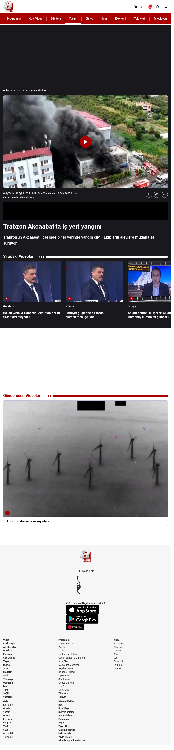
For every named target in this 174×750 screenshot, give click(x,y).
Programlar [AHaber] (14, 18)
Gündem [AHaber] (55, 18)
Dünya (6, 665)
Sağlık (6, 693)
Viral (5, 675)
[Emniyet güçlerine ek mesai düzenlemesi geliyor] (94, 290)
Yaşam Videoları (37, 90)
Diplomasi (63, 675)
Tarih (5, 689)
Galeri (6, 701)
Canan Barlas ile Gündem (71, 657)
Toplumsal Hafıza (67, 654)
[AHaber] (140, 7)
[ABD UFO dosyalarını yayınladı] (85, 463)
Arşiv (61, 722)
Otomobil (8, 682)
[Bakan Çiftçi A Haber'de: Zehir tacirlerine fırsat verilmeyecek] (32, 290)
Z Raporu (63, 693)
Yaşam (6, 661)
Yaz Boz (62, 647)
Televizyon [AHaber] (160, 18)
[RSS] (85, 592)
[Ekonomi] (121, 7)
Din (5, 686)
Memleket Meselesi (68, 665)
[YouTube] (85, 586)
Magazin (7, 672)
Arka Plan (63, 661)
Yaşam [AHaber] (73, 18)
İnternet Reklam (66, 701)
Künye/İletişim (66, 712)
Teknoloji (8, 679)
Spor (5, 668)
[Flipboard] (85, 589)
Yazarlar (7, 697)
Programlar (64, 640)
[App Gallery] (85, 627)
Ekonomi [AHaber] (120, 18)
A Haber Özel (10, 647)
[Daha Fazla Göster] (165, 195)
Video (6, 640)
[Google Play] (85, 619)
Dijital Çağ (63, 689)
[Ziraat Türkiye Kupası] (150, 6)
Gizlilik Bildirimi (66, 729)
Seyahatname (65, 668)
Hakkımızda (64, 733)
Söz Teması (64, 679)
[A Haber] (8, 7)
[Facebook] (85, 577)
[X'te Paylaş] (149, 195)
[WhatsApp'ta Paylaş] (157, 195)
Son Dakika (9, 657)
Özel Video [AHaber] (36, 18)
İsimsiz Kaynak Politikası (71, 740)
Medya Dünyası (66, 682)
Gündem (7, 650)
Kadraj (61, 650)
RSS (60, 705)
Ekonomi (7, 654)
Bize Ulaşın (64, 708)
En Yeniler (8, 705)
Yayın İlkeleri (65, 737)
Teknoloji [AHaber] (139, 18)
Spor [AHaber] (104, 18)
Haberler (7, 90)
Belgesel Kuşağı (66, 672)
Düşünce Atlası (66, 643)
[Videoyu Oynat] (85, 142)
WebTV (20, 90)
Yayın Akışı (64, 726)
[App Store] (85, 609)
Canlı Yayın (9, 643)
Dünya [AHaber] (89, 18)
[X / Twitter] (85, 580)
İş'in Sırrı (62, 686)
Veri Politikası (65, 715)
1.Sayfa (62, 697)
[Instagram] (85, 583)
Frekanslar (64, 719)
